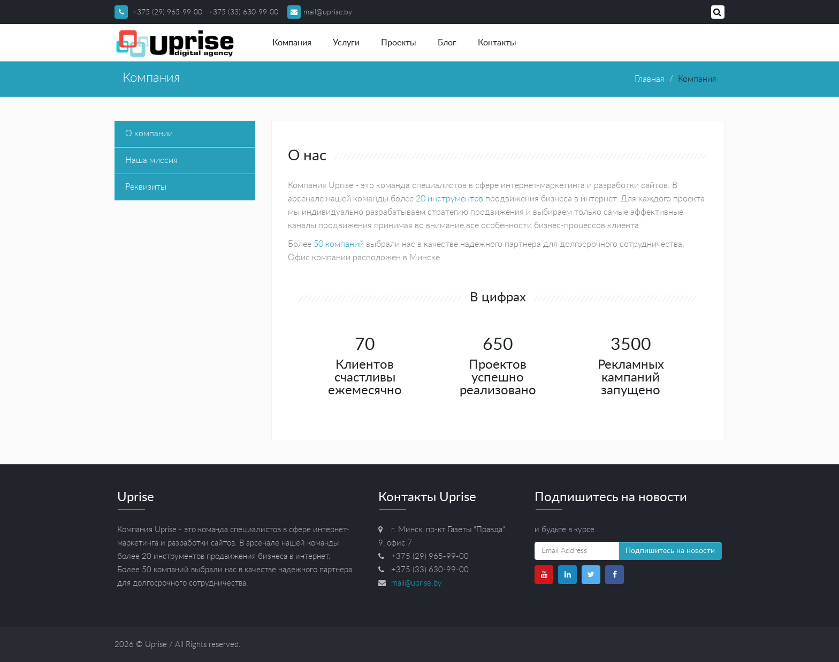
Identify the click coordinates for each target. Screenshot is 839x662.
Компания (291, 42)
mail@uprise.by (319, 12)
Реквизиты (145, 187)
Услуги (346, 42)
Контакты (497, 42)
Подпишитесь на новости (670, 551)
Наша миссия (151, 160)
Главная (650, 79)
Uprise (156, 645)
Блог (447, 42)
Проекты (398, 42)
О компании (149, 133)
